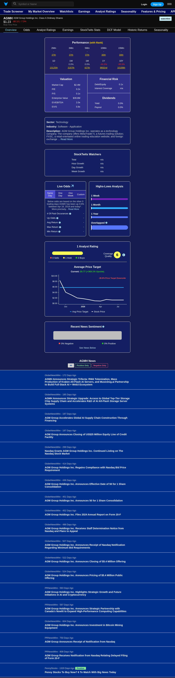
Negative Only (99, 365)
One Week (70, 194)
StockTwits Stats (90, 29)
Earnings (84, 11)
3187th (71, 67)
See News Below (87, 348)
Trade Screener (13, 11)
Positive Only (83, 365)
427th (87, 67)
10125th (54, 67)
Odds (26, 29)
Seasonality (128, 11)
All (71, 365)
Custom (81, 194)
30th (104, 55)
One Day (60, 194)
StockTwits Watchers (87, 154)
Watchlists (66, 11)
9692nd (103, 67)
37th (54, 55)
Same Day (50, 194)
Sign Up (157, 4)
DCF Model (114, 29)
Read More (66, 139)
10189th (121, 67)
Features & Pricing (153, 11)
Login (144, 4)
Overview (11, 29)
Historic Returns (137, 29)
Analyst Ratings (105, 11)
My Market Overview (41, 11)
